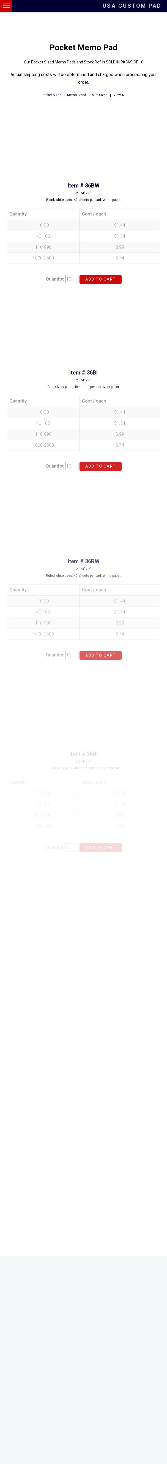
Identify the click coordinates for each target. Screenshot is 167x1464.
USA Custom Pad (132, 5)
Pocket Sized (51, 95)
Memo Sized (76, 95)
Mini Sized (100, 95)
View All (119, 95)
